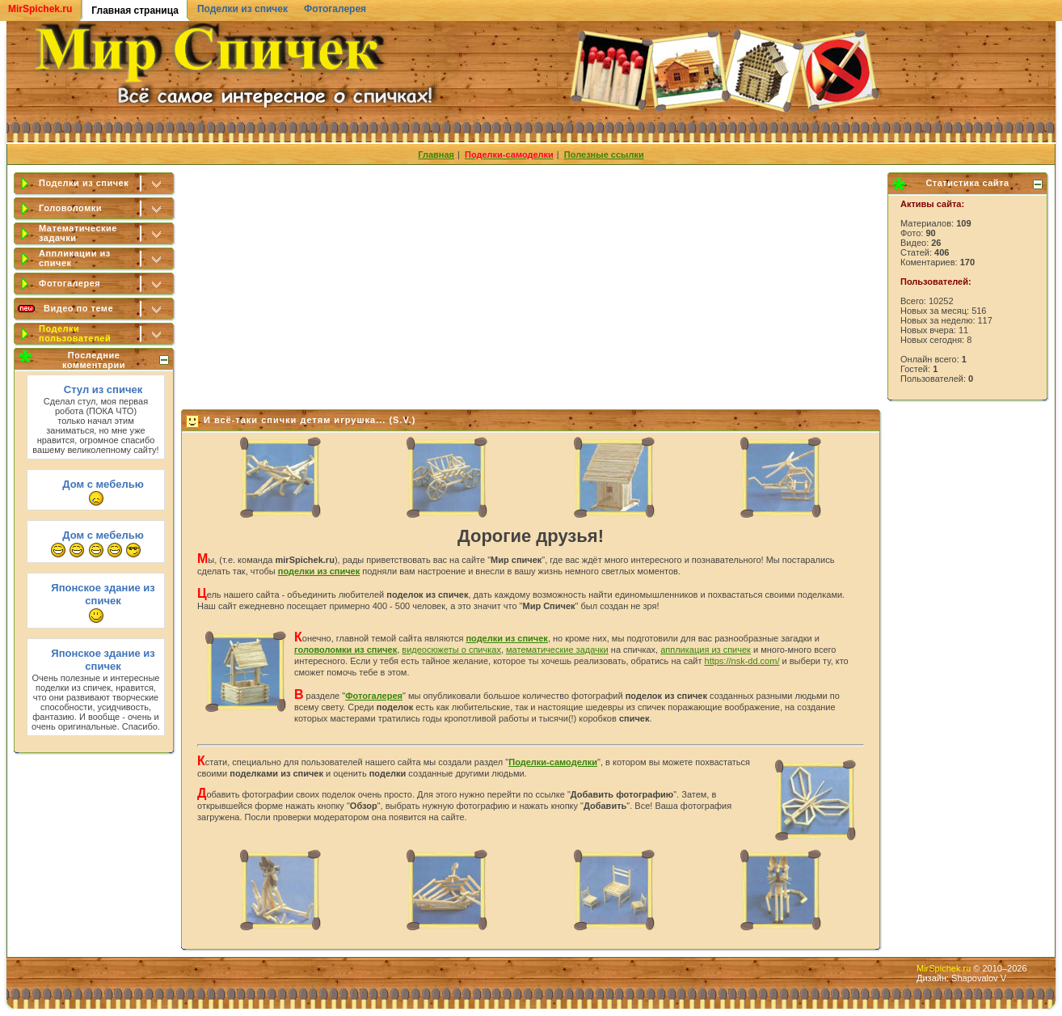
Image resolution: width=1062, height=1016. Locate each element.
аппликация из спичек (705, 649)
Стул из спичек (103, 389)
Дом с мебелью (103, 484)
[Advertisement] (532, 284)
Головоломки (70, 208)
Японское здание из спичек (102, 594)
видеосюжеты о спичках (451, 649)
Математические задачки (78, 233)
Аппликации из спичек (75, 258)
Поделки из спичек (242, 9)
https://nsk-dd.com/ (742, 661)
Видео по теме (78, 308)
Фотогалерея (335, 9)
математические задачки (557, 649)
